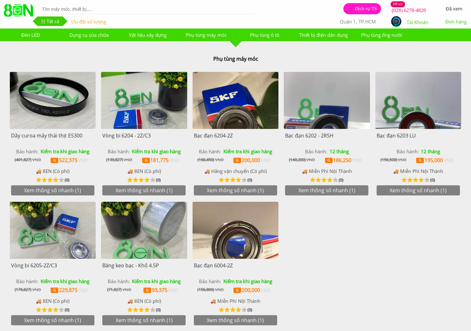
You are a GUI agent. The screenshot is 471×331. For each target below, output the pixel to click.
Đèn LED (30, 35)
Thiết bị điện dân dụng (323, 35)
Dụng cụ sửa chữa (89, 35)
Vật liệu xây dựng (148, 35)
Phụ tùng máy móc (206, 35)
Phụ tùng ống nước (382, 35)
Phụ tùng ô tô (264, 35)
